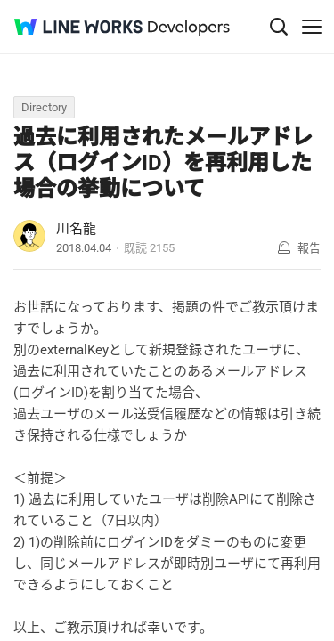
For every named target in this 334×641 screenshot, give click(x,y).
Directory (44, 107)
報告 (309, 248)
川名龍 (76, 229)
